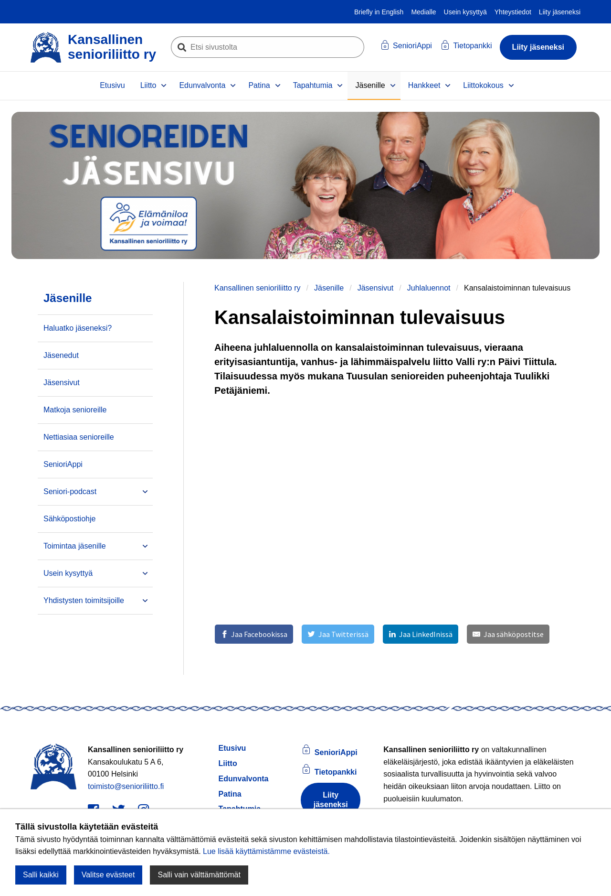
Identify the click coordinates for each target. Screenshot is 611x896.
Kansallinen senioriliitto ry (257, 288)
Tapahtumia (313, 85)
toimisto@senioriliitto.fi (126, 786)
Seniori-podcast (69, 491)
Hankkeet (424, 85)
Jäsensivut (376, 288)
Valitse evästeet (108, 875)
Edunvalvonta (202, 85)
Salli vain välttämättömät (199, 875)
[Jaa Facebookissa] (254, 634)
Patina (259, 85)
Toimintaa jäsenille (74, 546)
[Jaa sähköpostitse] (508, 634)
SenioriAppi (63, 464)
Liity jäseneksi (559, 12)
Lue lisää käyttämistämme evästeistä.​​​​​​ (266, 851)
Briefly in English (379, 12)
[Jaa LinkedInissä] (420, 634)
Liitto (148, 85)
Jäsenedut (61, 355)
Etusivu (112, 85)
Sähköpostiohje (69, 519)
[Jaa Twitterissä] (338, 634)
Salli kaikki (41, 875)
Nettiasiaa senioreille (78, 437)
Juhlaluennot (429, 288)
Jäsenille (370, 85)
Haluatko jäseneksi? (77, 328)
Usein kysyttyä (465, 12)
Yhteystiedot (513, 12)
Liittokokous (483, 85)
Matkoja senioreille (75, 410)
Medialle (423, 12)
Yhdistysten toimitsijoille (83, 600)
